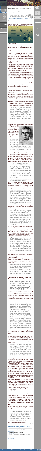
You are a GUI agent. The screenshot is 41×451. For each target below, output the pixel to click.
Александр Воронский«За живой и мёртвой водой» (37, 16)
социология (4, 18)
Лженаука (38, 35)
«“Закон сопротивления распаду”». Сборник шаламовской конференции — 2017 (37, 18)
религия (5, 15)
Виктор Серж (10, 436)
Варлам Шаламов (37, 7)
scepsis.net (31, 449)
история (5, 17)
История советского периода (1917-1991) (16, 8)
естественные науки (3, 20)
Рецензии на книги (10, 8)
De (40, 0)
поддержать (0, 10)
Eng (39, 0)
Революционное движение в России (25, 8)
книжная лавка (4, 25)
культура (5, 19)
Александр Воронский (11, 431)
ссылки (5, 24)
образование (4, 14)
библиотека (4, 12)
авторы (5, 23)
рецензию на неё (14, 389)
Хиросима (37, 8)
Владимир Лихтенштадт (11, 438)
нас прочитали (4, 10)
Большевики (30, 8)
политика (5, 13)
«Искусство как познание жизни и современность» (16, 432)
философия (4, 16)
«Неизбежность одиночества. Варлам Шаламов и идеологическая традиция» (19, 434)
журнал (5, 8)
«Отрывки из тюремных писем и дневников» (15, 437)
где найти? (5, 11)
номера (5, 9)
